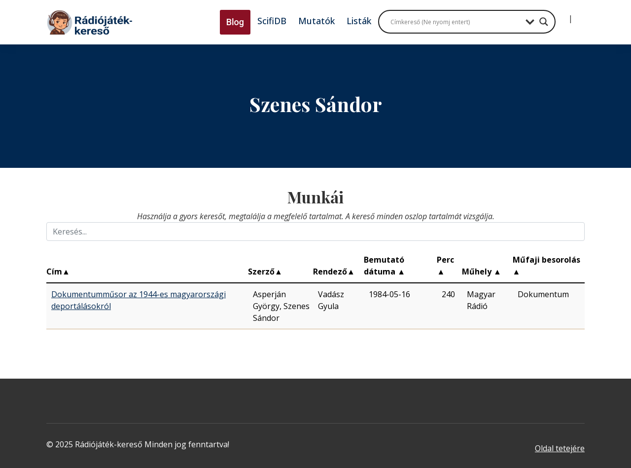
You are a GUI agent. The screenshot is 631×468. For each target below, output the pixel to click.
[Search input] (455, 22)
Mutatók (316, 21)
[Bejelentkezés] (562, 15)
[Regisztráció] (579, 15)
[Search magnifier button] (544, 22)
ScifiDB (271, 21)
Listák (359, 21)
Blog (235, 22)
